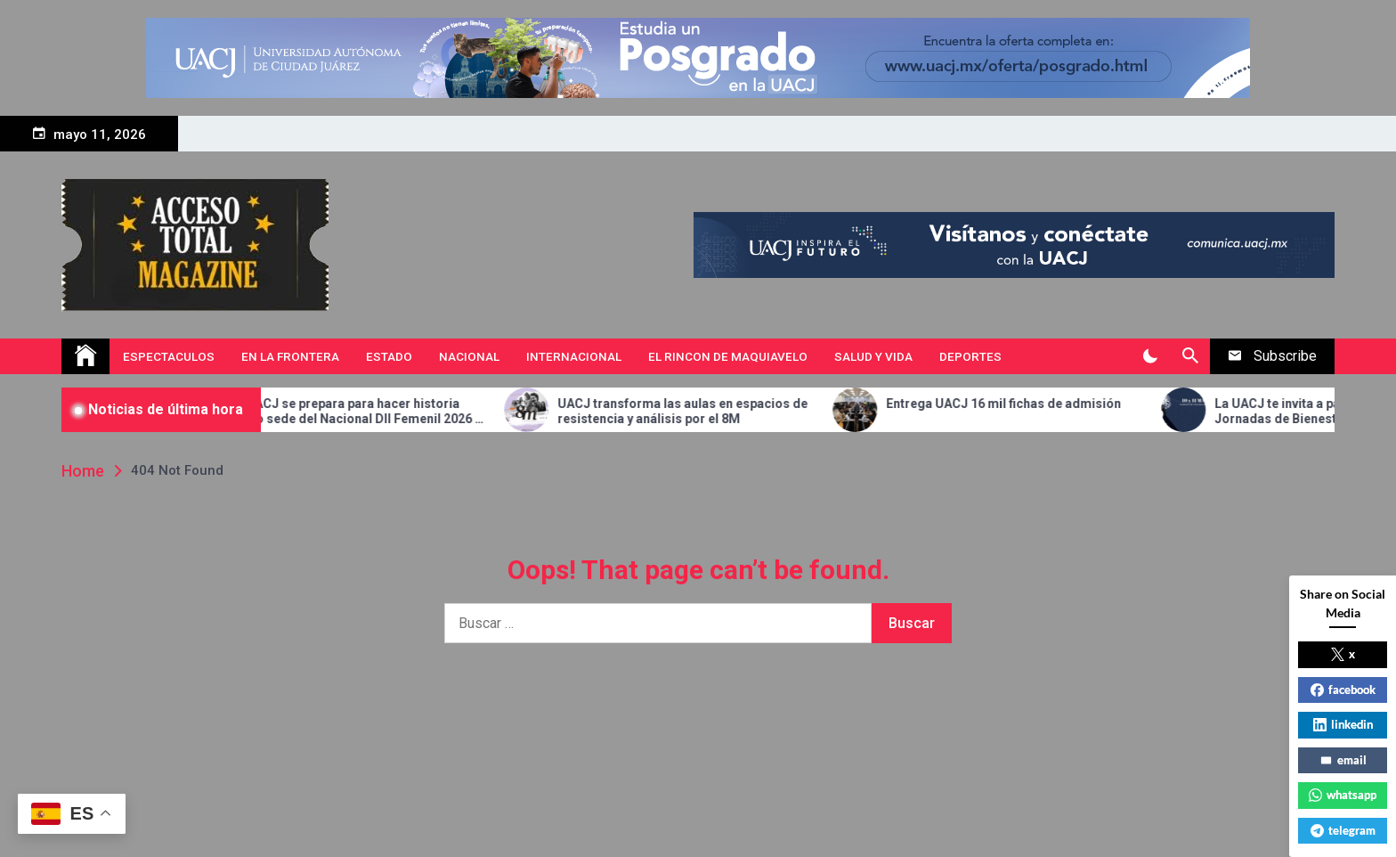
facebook (1343, 689)
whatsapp (1342, 795)
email (1343, 760)
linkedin (1343, 724)
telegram (1343, 830)
